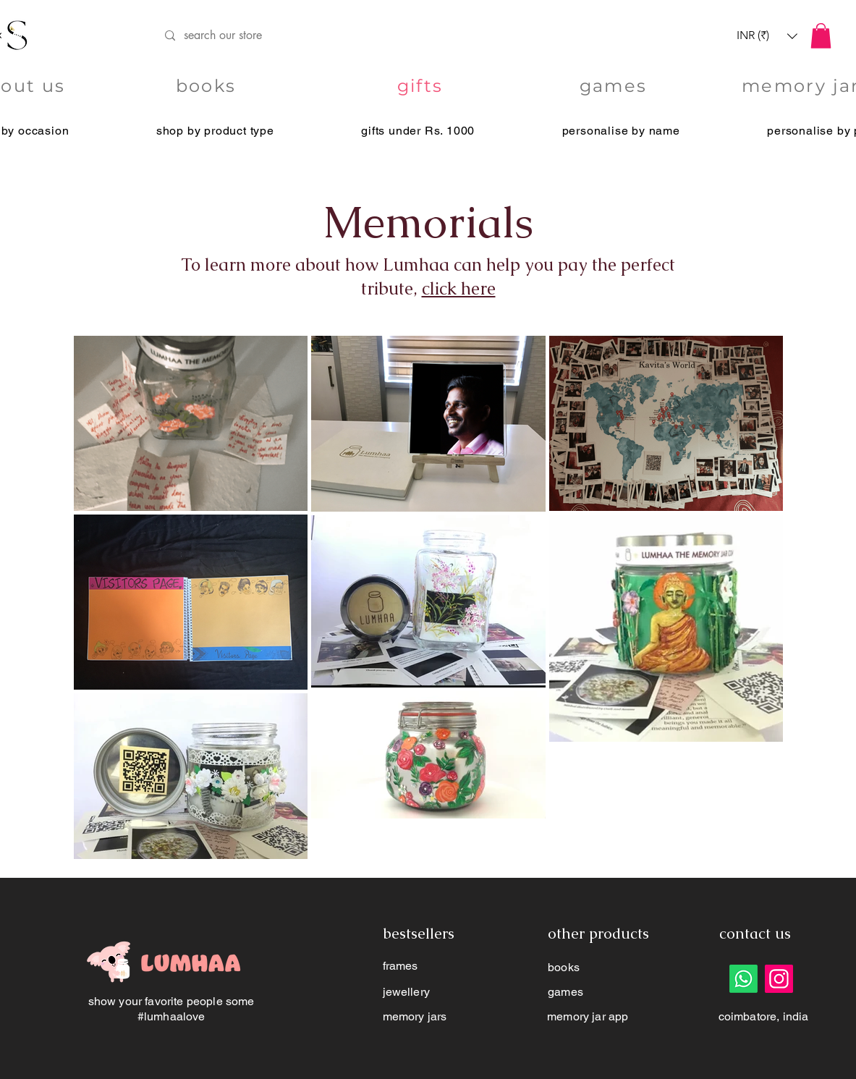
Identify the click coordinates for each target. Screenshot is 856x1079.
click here (459, 288)
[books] (207, 86)
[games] (615, 86)
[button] (767, 36)
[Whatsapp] (743, 979)
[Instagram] (779, 979)
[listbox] (767, 36)
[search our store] (405, 36)
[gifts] (421, 86)
